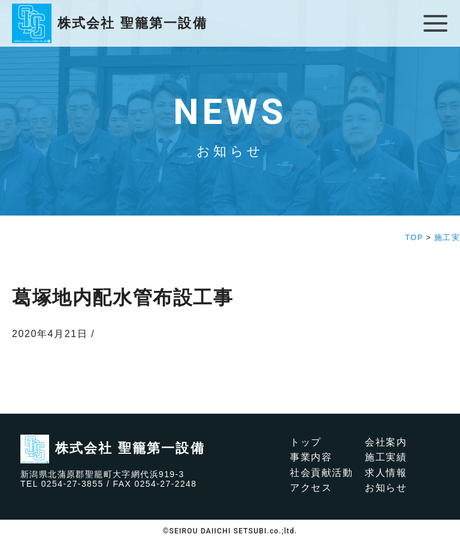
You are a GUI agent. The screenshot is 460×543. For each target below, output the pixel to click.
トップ (306, 442)
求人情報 (386, 473)
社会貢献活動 (321, 473)
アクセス (311, 488)
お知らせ (386, 488)
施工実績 (386, 457)
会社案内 (386, 442)
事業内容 (311, 457)
